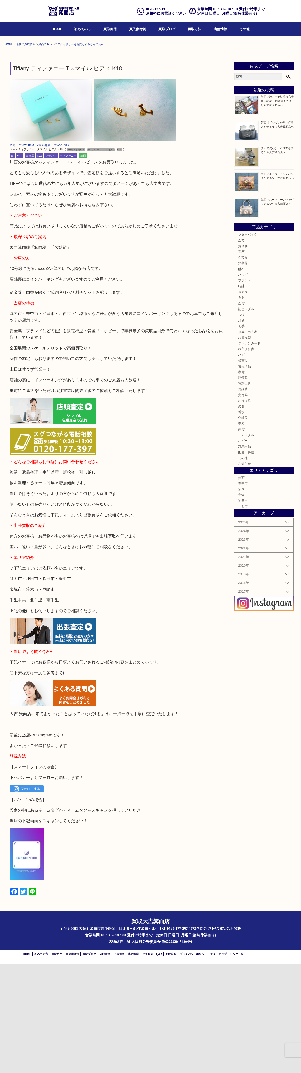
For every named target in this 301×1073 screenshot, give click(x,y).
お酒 (241, 429)
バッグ (243, 384)
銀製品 (243, 372)
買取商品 (110, 29)
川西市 (243, 615)
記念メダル (246, 418)
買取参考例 (137, 29)
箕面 (83, 265)
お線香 (243, 498)
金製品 (243, 366)
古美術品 (244, 475)
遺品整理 (133, 1063)
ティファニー (68, 265)
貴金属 (30, 265)
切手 (241, 435)
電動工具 (244, 493)
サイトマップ (218, 1063)
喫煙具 (243, 487)
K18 (39, 265)
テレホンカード (249, 452)
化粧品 (243, 527)
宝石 (241, 361)
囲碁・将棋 (246, 561)
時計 (241, 395)
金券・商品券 (247, 441)
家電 (241, 481)
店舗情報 (220, 29)
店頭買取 (104, 1063)
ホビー (243, 550)
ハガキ (243, 464)
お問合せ (171, 1063)
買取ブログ (167, 29)
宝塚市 (243, 604)
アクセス (147, 1063)
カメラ (243, 401)
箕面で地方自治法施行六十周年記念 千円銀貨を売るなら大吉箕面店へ (277, 210)
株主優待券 (246, 458)
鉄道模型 (244, 447)
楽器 (241, 515)
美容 (241, 533)
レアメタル (246, 544)
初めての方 (82, 29)
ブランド (51, 265)
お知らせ (244, 573)
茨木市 (243, 598)
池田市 (243, 610)
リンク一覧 (237, 1063)
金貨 (241, 412)
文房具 (243, 504)
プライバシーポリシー (193, 1063)
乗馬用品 (244, 556)
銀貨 (241, 538)
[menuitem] (56, 29)
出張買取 (119, 1063)
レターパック (247, 344)
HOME (56, 29)
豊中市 (243, 593)
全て (19, 265)
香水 (241, 521)
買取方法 (194, 29)
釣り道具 (244, 510)
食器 (241, 407)
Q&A (159, 1063)
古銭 (241, 424)
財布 (241, 378)
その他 (244, 29)
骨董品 (243, 470)
